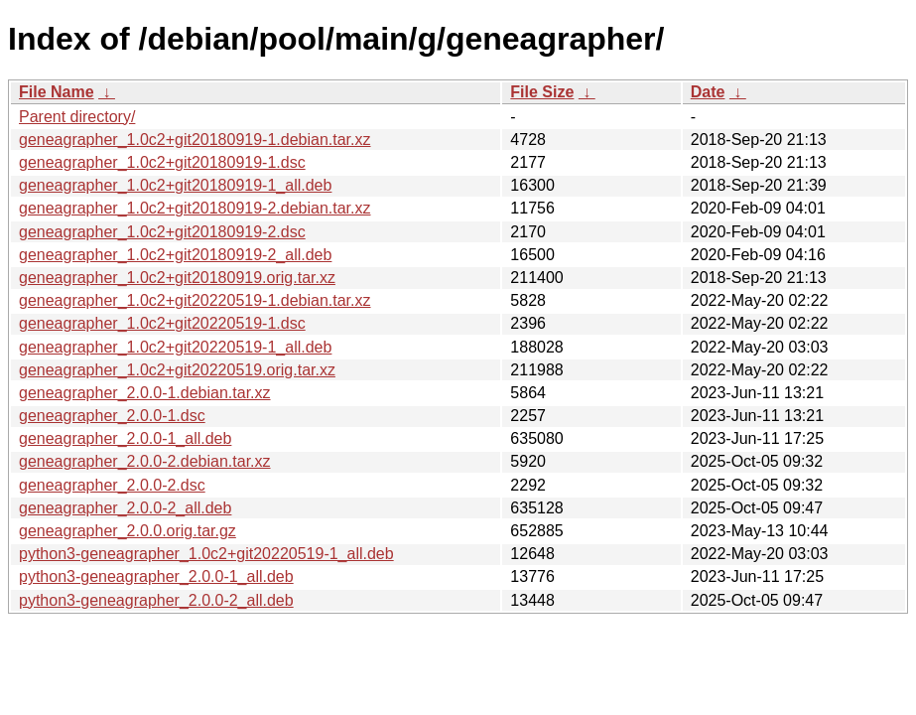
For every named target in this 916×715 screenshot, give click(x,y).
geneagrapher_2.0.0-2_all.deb (125, 508)
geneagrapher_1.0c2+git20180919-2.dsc (162, 231)
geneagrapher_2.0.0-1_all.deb (125, 438)
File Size (542, 91)
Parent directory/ (77, 116)
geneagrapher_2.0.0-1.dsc (112, 415)
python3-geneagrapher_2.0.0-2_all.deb (156, 600)
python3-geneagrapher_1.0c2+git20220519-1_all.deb (206, 553)
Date (708, 91)
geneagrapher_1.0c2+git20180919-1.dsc (162, 162)
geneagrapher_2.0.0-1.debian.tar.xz (145, 392)
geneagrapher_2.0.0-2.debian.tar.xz (145, 461)
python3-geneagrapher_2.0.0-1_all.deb (156, 576)
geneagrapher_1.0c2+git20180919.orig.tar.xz (177, 277)
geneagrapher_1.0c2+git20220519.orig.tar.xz (177, 369)
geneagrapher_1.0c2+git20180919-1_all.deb (175, 185)
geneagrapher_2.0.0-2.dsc (112, 485)
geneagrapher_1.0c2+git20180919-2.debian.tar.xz (195, 208)
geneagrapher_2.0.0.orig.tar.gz (127, 530)
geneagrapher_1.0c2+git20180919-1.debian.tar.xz (195, 139)
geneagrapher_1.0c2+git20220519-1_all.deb (175, 347)
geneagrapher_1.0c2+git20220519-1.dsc (162, 323)
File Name (56, 91)
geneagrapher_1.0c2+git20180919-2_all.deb (175, 254)
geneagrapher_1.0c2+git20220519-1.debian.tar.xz (195, 300)
